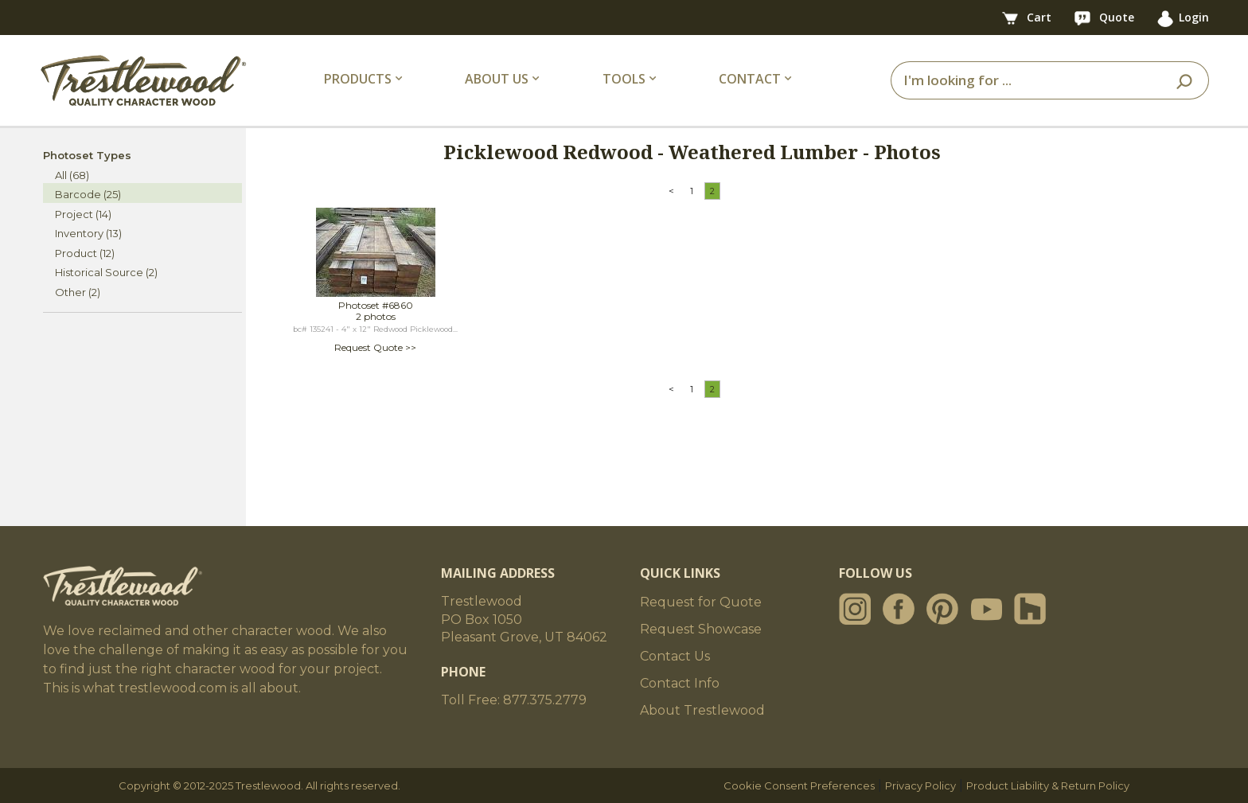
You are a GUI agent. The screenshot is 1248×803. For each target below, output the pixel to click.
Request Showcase (701, 629)
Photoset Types (87, 155)
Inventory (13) (88, 233)
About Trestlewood (702, 710)
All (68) (72, 175)
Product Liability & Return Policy (1047, 785)
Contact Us (675, 656)
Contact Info (680, 683)
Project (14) (83, 214)
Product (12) (85, 253)
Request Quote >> (375, 347)
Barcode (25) (88, 194)
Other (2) (77, 292)
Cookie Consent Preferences (799, 785)
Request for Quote (701, 602)
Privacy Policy (920, 785)
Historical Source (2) (106, 272)
